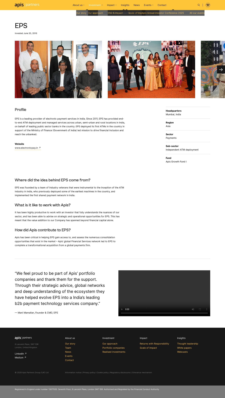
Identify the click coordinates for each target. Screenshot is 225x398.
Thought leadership (187, 343)
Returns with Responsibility (154, 343)
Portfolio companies (113, 347)
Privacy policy (89, 372)
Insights (125, 5)
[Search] (199, 5)
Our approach (109, 343)
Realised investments (113, 351)
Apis (27, 5)
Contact (162, 5)
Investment (95, 5)
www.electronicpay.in (26, 147)
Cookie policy (103, 372)
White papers (184, 347)
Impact (111, 5)
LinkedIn (19, 353)
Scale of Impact (148, 347)
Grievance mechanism (142, 372)
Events (147, 5)
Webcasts (182, 351)
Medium (19, 357)
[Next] (221, 69)
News (137, 5)
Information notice (73, 372)
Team (68, 347)
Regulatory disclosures (120, 372)
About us (77, 5)
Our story (70, 343)
